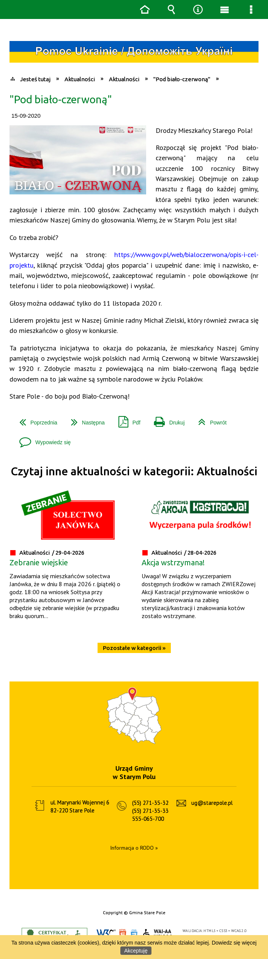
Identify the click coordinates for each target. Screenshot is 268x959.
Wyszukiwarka (171, 9)
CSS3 (134, 934)
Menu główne (224, 9)
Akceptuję (135, 951)
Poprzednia (35, 419)
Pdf (126, 419)
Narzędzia (197, 9)
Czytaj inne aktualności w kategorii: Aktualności (134, 471)
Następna (85, 419)
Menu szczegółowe (251, 9)
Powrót (209, 419)
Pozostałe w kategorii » (134, 648)
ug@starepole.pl (212, 802)
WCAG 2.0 (157, 934)
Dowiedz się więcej (234, 943)
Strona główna (144, 9)
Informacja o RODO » (134, 847)
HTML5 (122, 934)
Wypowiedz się (42, 439)
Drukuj (166, 419)
